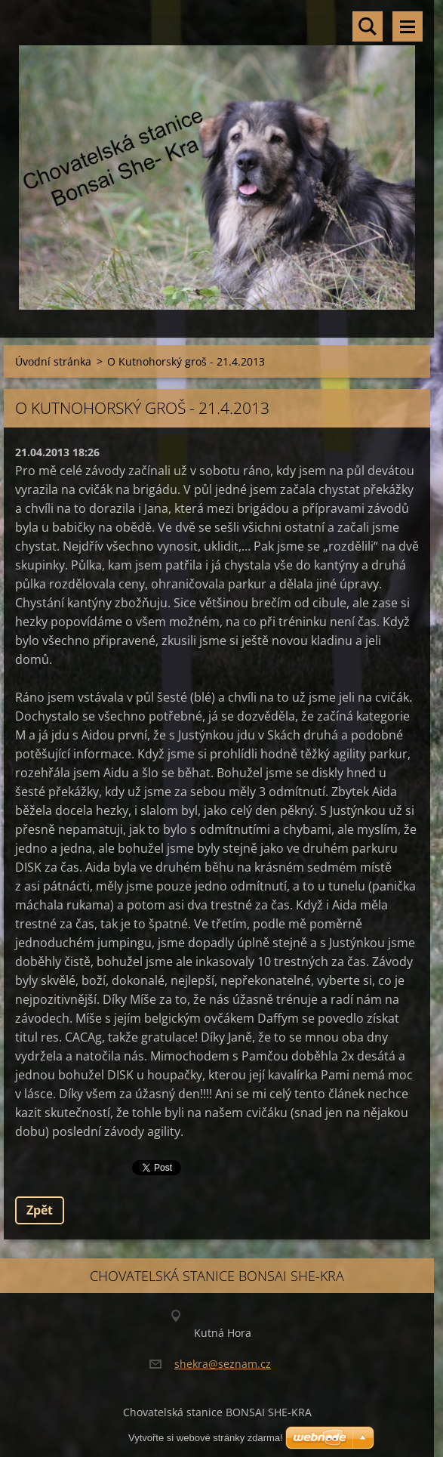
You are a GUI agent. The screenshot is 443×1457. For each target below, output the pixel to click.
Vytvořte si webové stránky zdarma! (205, 1437)
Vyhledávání (367, 26)
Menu (407, 26)
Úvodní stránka (53, 361)
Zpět (39, 1210)
